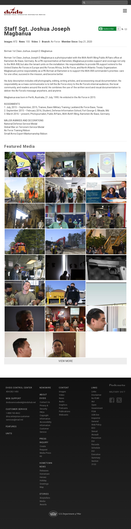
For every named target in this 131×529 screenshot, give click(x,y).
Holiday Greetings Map (44, 483)
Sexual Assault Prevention (96, 434)
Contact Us (45, 402)
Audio (61, 401)
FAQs (42, 412)
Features (11, 426)
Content (64, 388)
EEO (93, 428)
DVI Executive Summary (95, 454)
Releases (44, 471)
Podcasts (63, 408)
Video (61, 395)
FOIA (93, 411)
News (61, 398)
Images (62, 392)
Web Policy (96, 425)
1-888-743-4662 (13, 413)
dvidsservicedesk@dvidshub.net (21, 402)
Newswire (45, 388)
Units (9, 433)
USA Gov (95, 415)
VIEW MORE (65, 361)
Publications (64, 411)
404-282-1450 (12, 392)
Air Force (55, 41)
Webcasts (63, 415)
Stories (44, 494)
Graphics (63, 405)
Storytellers (45, 498)
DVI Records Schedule (95, 444)
